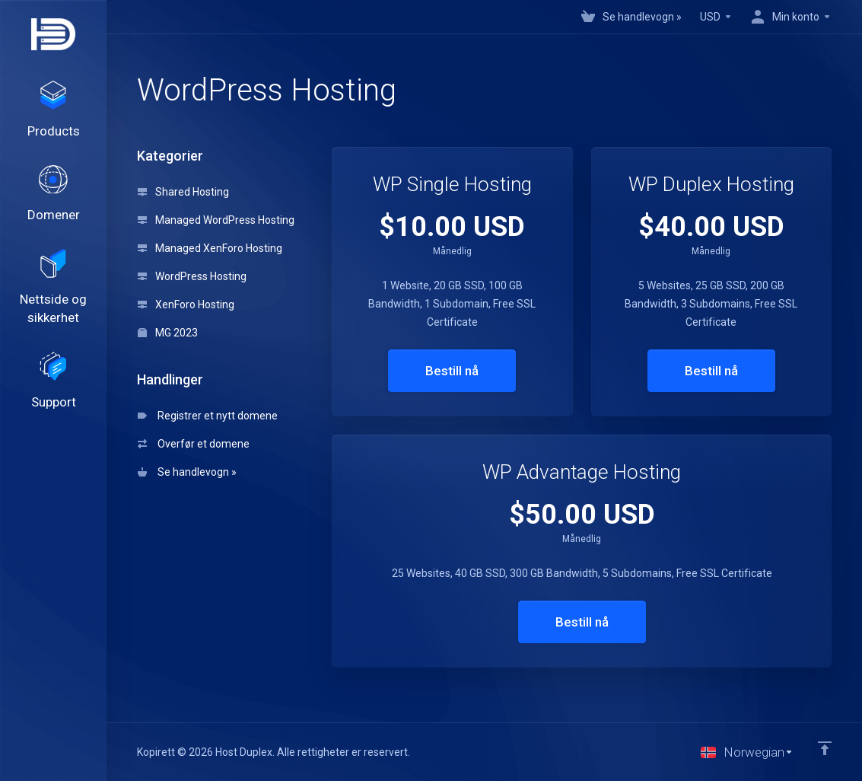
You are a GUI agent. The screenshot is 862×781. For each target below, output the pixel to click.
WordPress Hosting (192, 276)
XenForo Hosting (186, 304)
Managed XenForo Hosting (210, 248)
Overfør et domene (194, 444)
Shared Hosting (183, 192)
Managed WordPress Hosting (216, 220)
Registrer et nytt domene (208, 416)
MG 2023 (168, 333)
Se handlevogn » (187, 472)
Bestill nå (452, 370)
